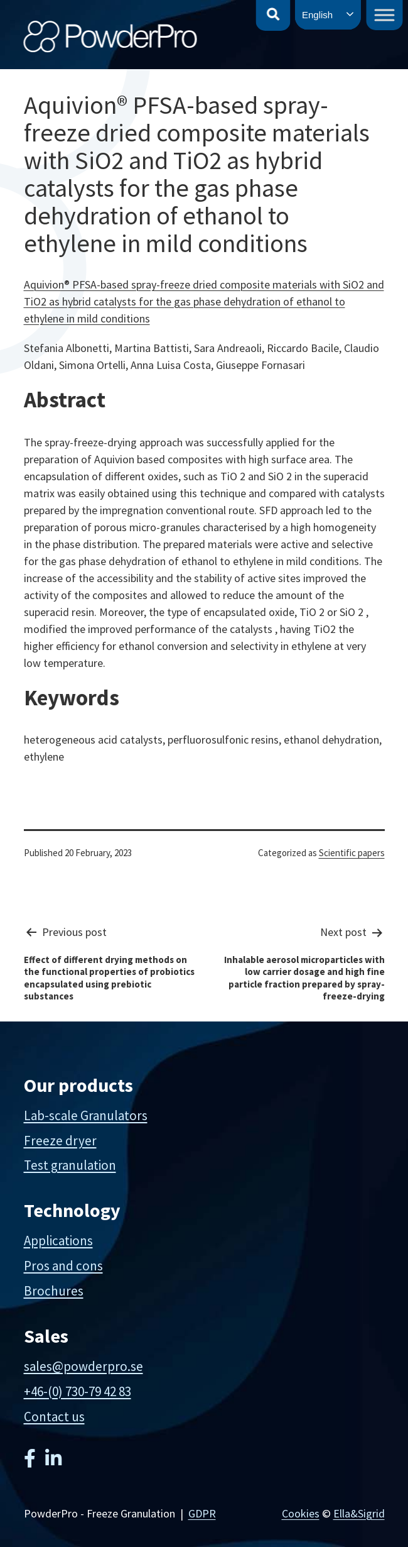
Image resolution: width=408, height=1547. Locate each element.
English (317, 14)
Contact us (54, 1416)
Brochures (53, 1290)
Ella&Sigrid (359, 1513)
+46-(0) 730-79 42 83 (77, 1391)
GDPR (202, 1513)
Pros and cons (63, 1265)
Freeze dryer (60, 1140)
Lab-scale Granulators (86, 1115)
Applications (58, 1240)
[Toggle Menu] (385, 15)
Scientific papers (352, 853)
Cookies (300, 1513)
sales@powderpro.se (83, 1366)
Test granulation (70, 1165)
